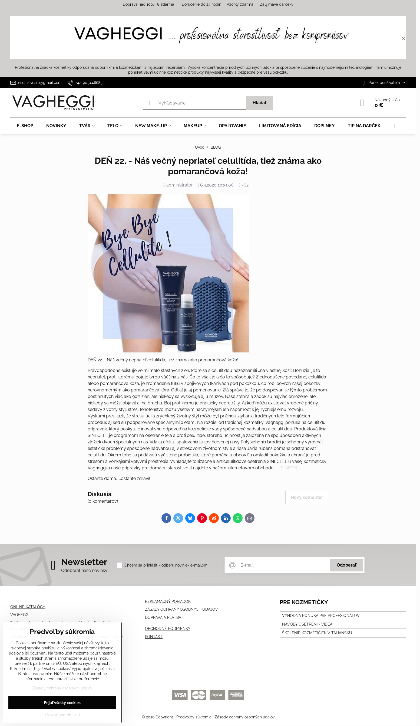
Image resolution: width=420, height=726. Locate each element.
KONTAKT (154, 637)
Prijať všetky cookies (62, 703)
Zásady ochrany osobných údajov (245, 717)
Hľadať (259, 102)
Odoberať (346, 565)
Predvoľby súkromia (193, 717)
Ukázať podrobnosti (62, 715)
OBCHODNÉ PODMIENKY (167, 628)
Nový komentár (307, 497)
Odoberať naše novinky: (84, 570)
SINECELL (291, 467)
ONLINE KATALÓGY (27, 607)
